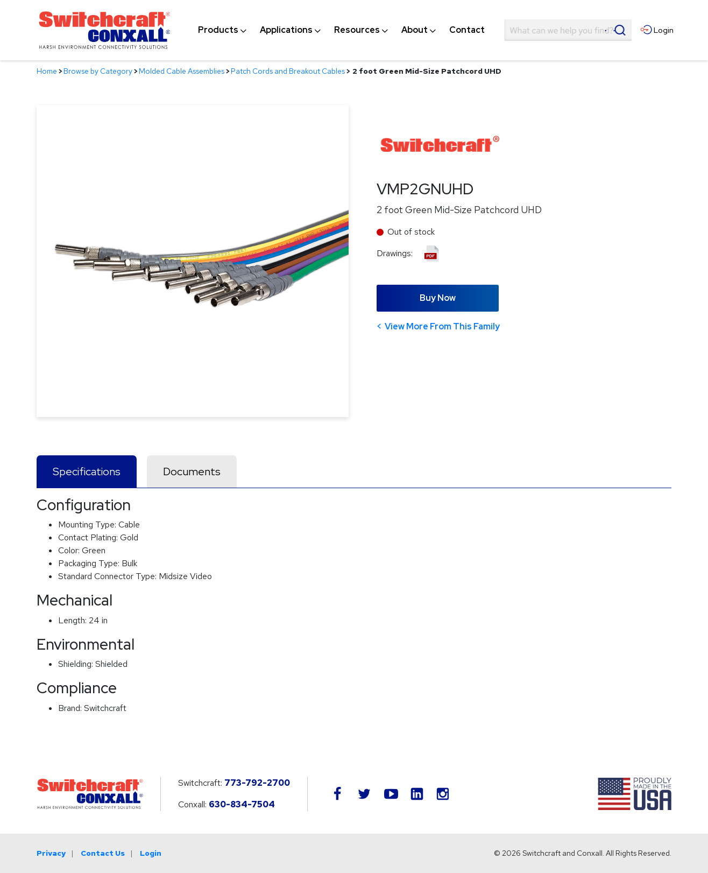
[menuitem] (218, 30)
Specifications (87, 471)
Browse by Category (97, 71)
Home (47, 71)
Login (150, 853)
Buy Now (438, 298)
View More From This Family (442, 326)
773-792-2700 (257, 782)
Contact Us (103, 853)
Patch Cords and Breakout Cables (288, 71)
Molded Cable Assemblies (181, 71)
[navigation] (341, 30)
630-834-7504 (242, 804)
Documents (192, 471)
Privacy (51, 853)
